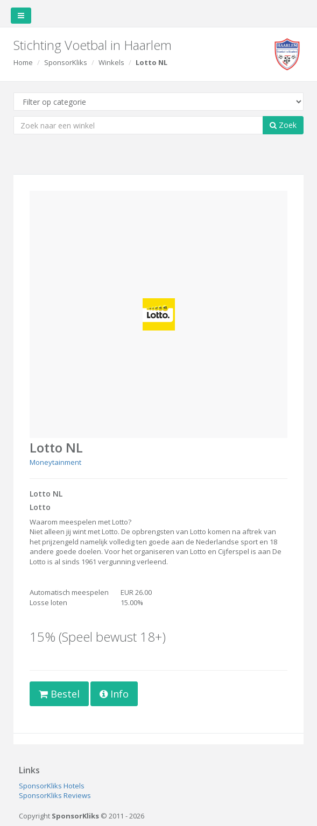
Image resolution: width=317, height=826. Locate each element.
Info (114, 693)
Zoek (283, 125)
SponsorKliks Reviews (55, 795)
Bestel (59, 693)
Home (23, 62)
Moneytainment (55, 462)
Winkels (111, 62)
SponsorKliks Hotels (51, 786)
